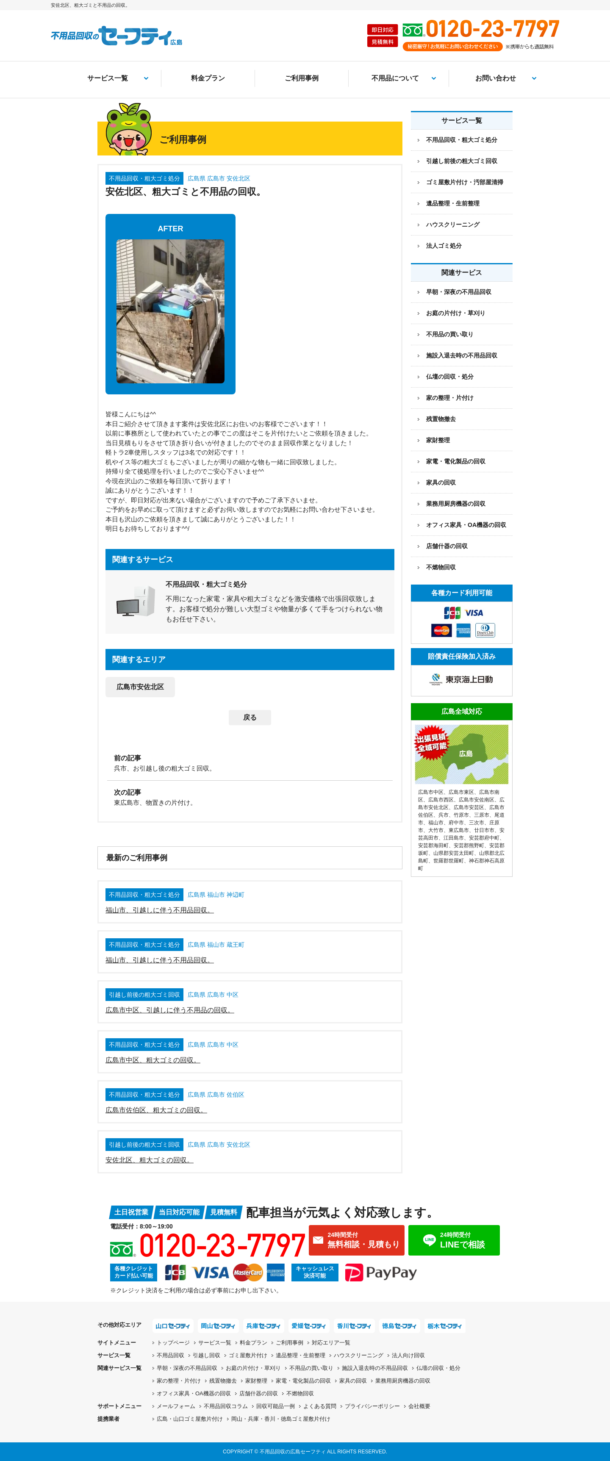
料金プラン (208, 78)
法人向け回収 (408, 1355)
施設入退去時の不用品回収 (461, 355)
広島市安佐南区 (476, 800)
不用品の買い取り (450, 334)
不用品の (311, 1368)
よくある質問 (319, 1406)
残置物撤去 (441, 419)
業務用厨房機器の (455, 503)
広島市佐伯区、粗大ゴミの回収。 (156, 1110)
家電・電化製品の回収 (455, 461)
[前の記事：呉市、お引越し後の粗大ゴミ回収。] (250, 762)
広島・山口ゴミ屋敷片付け (190, 1419)
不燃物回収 (441, 567)
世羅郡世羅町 (448, 861)
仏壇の (438, 1368)
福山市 (436, 823)
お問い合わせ (495, 78)
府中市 (456, 823)
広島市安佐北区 (140, 686)
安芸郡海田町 (433, 845)
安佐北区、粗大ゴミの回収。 (149, 1160)
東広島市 (459, 830)
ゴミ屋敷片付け (248, 1355)
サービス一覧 (107, 78)
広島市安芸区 (469, 807)
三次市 (476, 823)
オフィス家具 (466, 524)
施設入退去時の (375, 1368)
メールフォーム (176, 1406)
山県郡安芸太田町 (453, 853)
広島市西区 (441, 800)
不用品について (395, 78)
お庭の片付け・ (253, 1368)
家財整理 (438, 440)
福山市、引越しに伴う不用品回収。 (159, 910)
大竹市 (436, 830)
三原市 (481, 815)
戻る (250, 717)
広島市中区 (431, 792)
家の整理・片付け (450, 397)
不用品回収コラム (226, 1406)
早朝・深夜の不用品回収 (458, 291)
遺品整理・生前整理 (453, 203)
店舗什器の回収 (447, 546)
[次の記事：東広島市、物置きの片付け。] (250, 796)
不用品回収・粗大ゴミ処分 (461, 139)
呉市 (443, 815)
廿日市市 (484, 830)
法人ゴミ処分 (444, 245)
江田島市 (454, 838)
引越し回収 (206, 1355)
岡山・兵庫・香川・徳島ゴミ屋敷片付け (280, 1419)
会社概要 (419, 1406)
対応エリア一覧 (331, 1342)
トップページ (173, 1342)
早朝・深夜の (187, 1368)
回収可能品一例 (275, 1406)
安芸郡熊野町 (469, 845)
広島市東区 (461, 792)
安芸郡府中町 (484, 838)
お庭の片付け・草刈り (455, 313)
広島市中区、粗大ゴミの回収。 (152, 1060)
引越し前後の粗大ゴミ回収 (461, 161)
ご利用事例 (302, 78)
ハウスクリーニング (453, 224)
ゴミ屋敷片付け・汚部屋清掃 (464, 182)
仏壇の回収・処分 (450, 376)
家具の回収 (441, 482)
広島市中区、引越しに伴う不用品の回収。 (169, 1010)
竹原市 (461, 815)
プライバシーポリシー (372, 1406)
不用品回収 (170, 1355)
